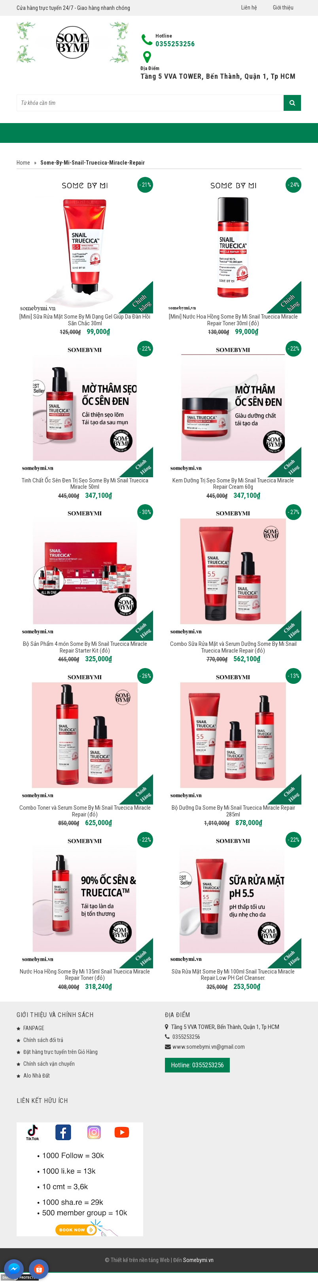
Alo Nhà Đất (36, 1075)
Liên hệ (249, 7)
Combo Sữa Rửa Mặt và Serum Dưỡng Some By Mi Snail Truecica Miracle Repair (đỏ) (233, 647)
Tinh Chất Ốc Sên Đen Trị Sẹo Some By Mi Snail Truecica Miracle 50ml (85, 484)
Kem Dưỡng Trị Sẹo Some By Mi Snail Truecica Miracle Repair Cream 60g (233, 484)
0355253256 (175, 44)
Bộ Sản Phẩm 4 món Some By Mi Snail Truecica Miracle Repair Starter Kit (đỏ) (85, 647)
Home (23, 162)
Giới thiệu (283, 7)
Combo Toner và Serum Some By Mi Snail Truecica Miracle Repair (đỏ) (85, 811)
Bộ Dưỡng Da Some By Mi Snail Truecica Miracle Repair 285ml (233, 811)
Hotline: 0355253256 (197, 1065)
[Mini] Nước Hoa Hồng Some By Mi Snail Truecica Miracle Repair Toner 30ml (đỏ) (233, 320)
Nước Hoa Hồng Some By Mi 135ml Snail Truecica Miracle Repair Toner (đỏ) (85, 975)
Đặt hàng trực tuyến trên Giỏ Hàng (60, 1052)
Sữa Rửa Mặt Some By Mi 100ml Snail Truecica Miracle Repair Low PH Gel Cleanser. (233, 975)
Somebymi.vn (198, 1262)
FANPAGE (33, 1028)
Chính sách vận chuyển (49, 1064)
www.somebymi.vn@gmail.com (208, 1046)
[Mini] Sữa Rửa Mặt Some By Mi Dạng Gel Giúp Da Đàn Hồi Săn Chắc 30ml (84, 320)
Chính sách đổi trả (43, 1040)
